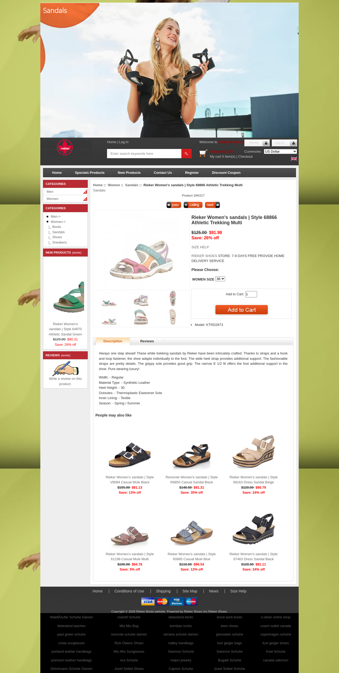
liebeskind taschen (71, 626)
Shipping (163, 591)
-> (58, 222)
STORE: (211, 256)
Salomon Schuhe (181, 651)
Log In (123, 142)
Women (53, 199)
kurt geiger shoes (276, 643)
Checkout (245, 156)
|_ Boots (54, 227)
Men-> (56, 216)
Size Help (238, 591)
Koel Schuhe (275, 651)
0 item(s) (228, 156)
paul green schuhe (71, 634)
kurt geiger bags (229, 643)
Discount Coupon (226, 173)
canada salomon (275, 660)
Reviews (147, 341)
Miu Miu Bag (128, 626)
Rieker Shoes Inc (196, 611)
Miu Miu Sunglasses (129, 651)
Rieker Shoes (217, 611)
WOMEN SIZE (203, 279)
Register (192, 173)
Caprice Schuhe (181, 669)
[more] (76, 252)
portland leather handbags (71, 651)
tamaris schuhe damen (180, 634)
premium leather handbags (71, 660)
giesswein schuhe (229, 634)
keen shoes (230, 626)
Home (111, 142)
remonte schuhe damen (129, 634)
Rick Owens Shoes (128, 643)
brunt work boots (229, 617)
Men (50, 192)
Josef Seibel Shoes (129, 669)
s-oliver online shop (275, 617)
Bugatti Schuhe (229, 660)
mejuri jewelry (180, 660)
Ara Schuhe (129, 660)
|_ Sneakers (57, 242)
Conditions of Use (129, 591)
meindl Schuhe (129, 617)
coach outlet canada (275, 626)
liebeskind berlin (181, 617)
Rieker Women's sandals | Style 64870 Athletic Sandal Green (80, 328)
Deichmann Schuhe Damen (72, 669)
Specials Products (90, 173)
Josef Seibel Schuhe (229, 669)
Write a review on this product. (65, 379)
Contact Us (163, 173)
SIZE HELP (200, 247)
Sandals (131, 185)
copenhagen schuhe (275, 634)
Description (112, 341)
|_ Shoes (54, 237)
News (214, 591)
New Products (129, 173)
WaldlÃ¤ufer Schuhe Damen (71, 617)
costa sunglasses (71, 643)
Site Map (189, 591)
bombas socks (181, 626)
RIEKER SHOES (204, 256)
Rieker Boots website (235, 142)
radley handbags (180, 643)
